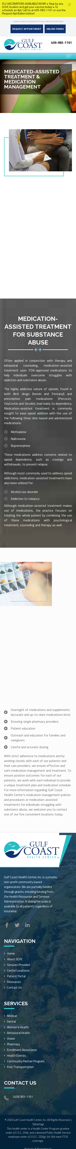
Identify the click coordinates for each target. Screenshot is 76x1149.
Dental (11, 1021)
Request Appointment (26, 29)
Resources (14, 981)
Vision (11, 1038)
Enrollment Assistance (22, 1050)
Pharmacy (13, 1044)
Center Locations (18, 970)
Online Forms (55, 29)
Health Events (16, 1055)
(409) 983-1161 (23, 1096)
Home (11, 953)
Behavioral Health (18, 1033)
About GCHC (15, 959)
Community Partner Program (25, 1061)
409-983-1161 (61, 42)
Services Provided (18, 964)
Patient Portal (16, 976)
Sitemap (38, 1124)
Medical (12, 1016)
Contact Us (14, 987)
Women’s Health (18, 1027)
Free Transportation (20, 1067)
